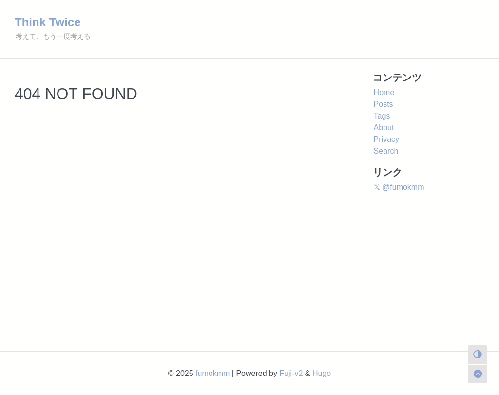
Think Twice (48, 22)
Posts (383, 104)
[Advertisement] (249, 278)
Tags (382, 116)
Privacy (386, 139)
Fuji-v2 (291, 373)
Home (384, 92)
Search (386, 151)
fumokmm (212, 373)
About (384, 127)
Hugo (321, 373)
